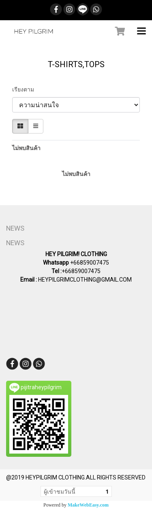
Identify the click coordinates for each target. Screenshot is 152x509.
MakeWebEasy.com (88, 505)
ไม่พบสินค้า (26, 148)
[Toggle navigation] (141, 31)
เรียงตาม (25, 89)
